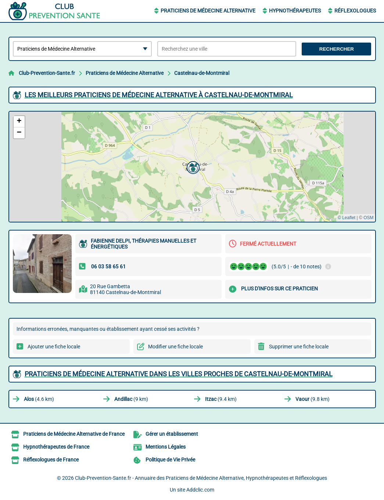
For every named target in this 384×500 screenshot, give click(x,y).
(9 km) (131, 399)
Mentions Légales (166, 447)
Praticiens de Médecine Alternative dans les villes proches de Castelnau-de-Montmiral (179, 374)
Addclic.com (200, 490)
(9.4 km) (221, 399)
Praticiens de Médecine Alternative (208, 11)
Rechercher (336, 49)
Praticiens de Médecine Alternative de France (74, 434)
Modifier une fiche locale (175, 346)
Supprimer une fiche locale (299, 346)
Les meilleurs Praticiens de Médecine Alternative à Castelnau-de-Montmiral (159, 95)
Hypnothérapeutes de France (56, 447)
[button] (192, 166)
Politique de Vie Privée (170, 460)
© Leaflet (346, 217)
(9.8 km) (312, 399)
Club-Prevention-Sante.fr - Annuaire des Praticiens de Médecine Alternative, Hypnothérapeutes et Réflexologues (201, 478)
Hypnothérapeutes (295, 11)
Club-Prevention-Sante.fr (47, 73)
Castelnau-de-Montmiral (201, 73)
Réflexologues (355, 11)
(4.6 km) (39, 399)
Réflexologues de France (51, 460)
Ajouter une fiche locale (54, 346)
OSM (368, 217)
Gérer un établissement (172, 434)
